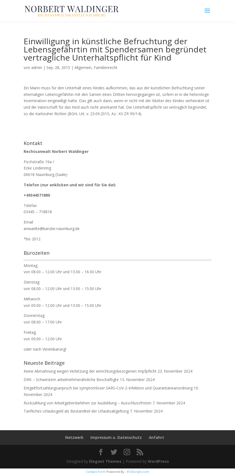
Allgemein (83, 67)
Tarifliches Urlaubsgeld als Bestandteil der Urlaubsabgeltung (76, 411)
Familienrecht (105, 67)
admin (36, 67)
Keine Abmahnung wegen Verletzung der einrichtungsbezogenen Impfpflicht (90, 371)
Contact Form (96, 472)
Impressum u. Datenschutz (116, 437)
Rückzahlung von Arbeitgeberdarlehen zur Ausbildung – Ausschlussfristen (87, 402)
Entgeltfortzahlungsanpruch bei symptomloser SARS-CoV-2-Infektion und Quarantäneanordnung (108, 388)
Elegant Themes (105, 461)
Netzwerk (74, 437)
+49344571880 (37, 195)
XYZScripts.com (138, 472)
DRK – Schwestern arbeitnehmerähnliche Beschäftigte (71, 379)
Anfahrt (156, 437)
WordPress (158, 461)
